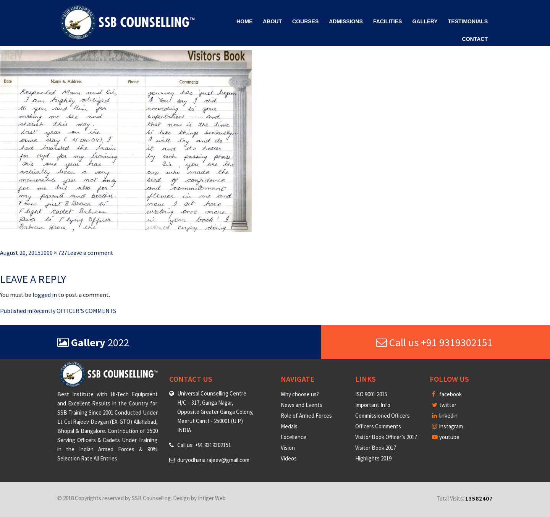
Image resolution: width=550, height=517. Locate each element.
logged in (44, 294)
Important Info (372, 404)
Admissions (346, 21)
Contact (475, 39)
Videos (289, 458)
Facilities (387, 21)
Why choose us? (300, 394)
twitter (444, 404)
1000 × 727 (53, 252)
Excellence (293, 437)
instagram (447, 426)
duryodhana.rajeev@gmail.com (213, 460)
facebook (447, 394)
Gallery (424, 21)
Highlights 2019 (373, 458)
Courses (305, 21)
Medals (289, 426)
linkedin (445, 415)
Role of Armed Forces (306, 415)
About (272, 21)
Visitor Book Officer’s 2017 (386, 437)
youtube (445, 437)
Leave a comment (90, 252)
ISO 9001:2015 (371, 394)
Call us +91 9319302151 (434, 342)
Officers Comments (378, 426)
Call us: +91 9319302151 (204, 445)
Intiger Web (212, 498)
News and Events (301, 404)
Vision (288, 447)
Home (244, 21)
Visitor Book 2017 (375, 447)
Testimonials (468, 21)
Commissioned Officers (382, 415)
